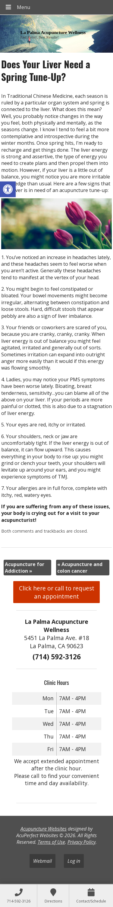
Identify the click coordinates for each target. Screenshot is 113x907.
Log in (73, 861)
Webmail (42, 861)
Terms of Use (51, 842)
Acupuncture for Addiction (24, 567)
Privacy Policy (81, 842)
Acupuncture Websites (43, 828)
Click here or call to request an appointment (56, 592)
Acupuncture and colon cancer (79, 567)
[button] (8, 189)
